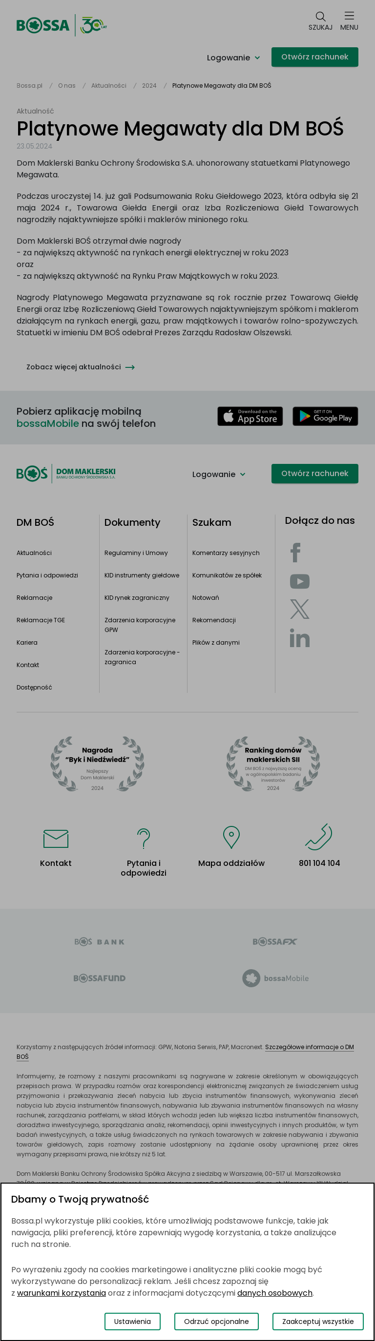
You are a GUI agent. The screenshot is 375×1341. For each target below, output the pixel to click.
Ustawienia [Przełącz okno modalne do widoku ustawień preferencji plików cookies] (132, 1321)
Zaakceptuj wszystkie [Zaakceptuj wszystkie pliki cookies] (318, 1321)
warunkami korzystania (61, 1293)
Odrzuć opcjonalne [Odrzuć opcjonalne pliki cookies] (216, 1321)
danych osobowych (274, 1293)
